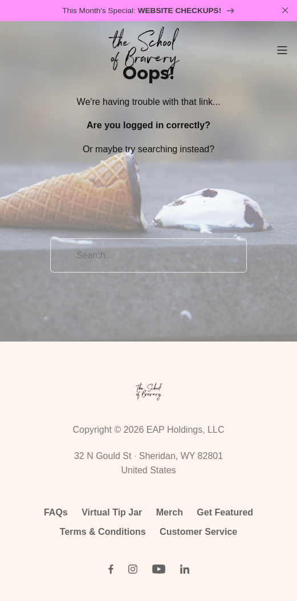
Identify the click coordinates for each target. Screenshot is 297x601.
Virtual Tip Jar (112, 512)
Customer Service (198, 532)
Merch (169, 512)
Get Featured (225, 512)
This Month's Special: (148, 10)
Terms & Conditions (103, 532)
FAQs (56, 512)
